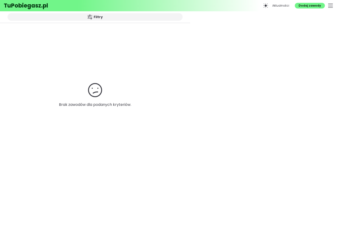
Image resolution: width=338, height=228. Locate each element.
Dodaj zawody (310, 6)
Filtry (95, 17)
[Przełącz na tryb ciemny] (265, 5)
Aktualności (280, 6)
